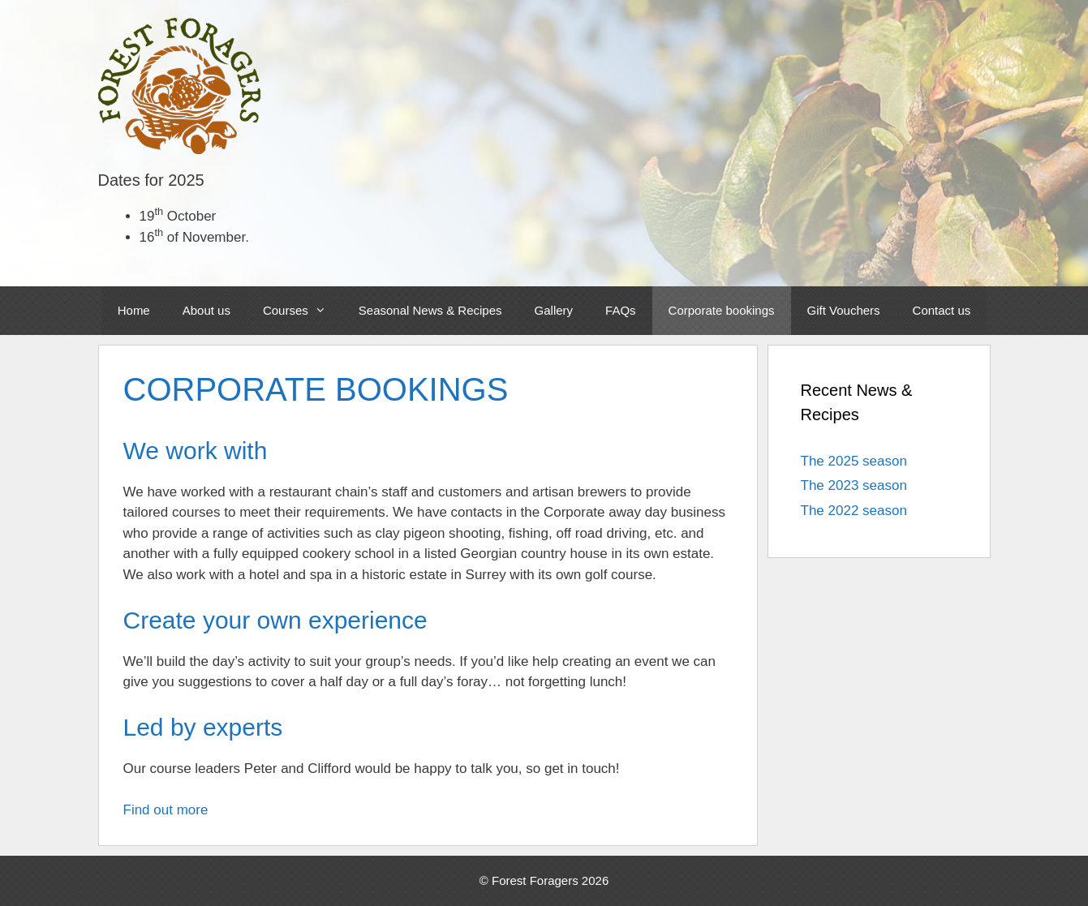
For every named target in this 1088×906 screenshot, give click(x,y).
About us (206, 310)
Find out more (166, 810)
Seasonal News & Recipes (430, 310)
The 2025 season (854, 461)
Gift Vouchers (843, 310)
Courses (302, 310)
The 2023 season (854, 485)
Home (134, 310)
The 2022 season (854, 510)
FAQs (620, 310)
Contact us (942, 310)
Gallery (554, 310)
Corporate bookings (722, 310)
